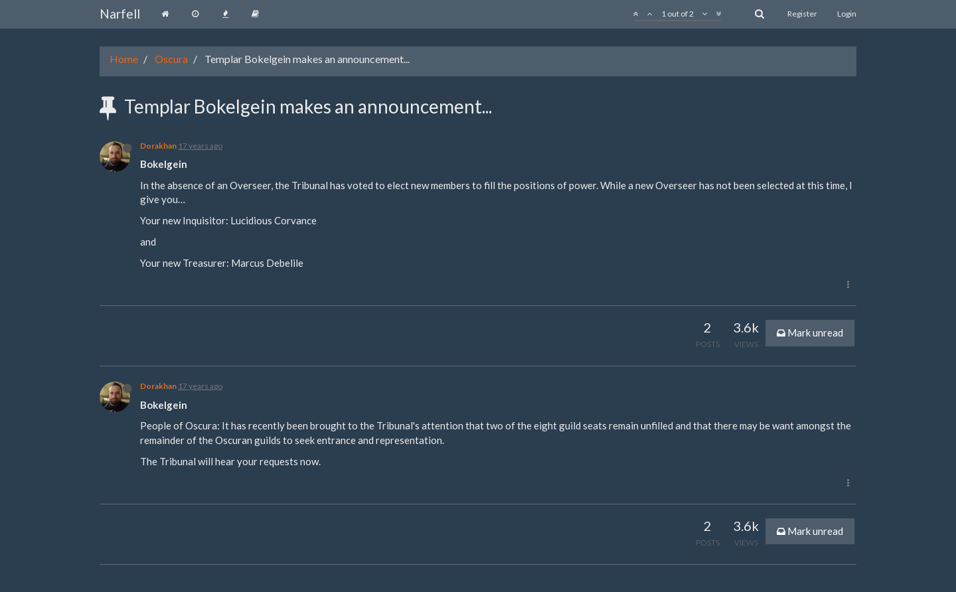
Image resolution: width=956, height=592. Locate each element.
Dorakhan (158, 146)
